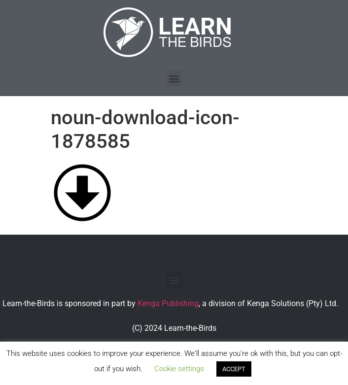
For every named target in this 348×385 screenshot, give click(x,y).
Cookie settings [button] (179, 368)
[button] (174, 78)
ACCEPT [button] (233, 369)
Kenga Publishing (168, 303)
